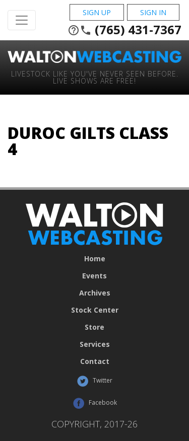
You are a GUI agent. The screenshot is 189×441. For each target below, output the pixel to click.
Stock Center (94, 310)
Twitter (94, 381)
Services (95, 344)
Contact (94, 361)
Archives (94, 293)
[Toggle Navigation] (22, 20)
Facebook (95, 403)
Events (94, 275)
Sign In (153, 12)
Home (94, 258)
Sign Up (97, 12)
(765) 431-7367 (124, 29)
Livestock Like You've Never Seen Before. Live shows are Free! (94, 77)
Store (94, 327)
